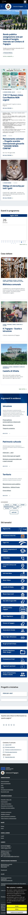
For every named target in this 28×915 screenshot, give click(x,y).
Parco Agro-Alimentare (9, 637)
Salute (13, 92)
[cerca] (25, 6)
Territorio (7, 474)
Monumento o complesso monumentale (14, 367)
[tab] (21, 242)
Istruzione (7, 406)
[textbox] (11, 725)
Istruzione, (20, 280)
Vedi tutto (23, 244)
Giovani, (11, 281)
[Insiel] (3, 913)
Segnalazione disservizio (6, 880)
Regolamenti (4, 870)
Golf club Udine (7, 573)
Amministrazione (5, 777)
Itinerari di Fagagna (8, 623)
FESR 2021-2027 (8, 693)
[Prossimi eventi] (26, 215)
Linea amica (6, 558)
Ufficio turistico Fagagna (7, 608)
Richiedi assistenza (10, 747)
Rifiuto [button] (16, 909)
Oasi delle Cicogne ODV (9, 601)
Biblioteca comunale (12, 284)
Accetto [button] (16, 906)
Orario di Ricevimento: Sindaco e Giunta (9, 674)
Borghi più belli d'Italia (9, 644)
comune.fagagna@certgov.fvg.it (11, 856)
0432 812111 (13, 750)
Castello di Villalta (11, 371)
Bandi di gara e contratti (6, 864)
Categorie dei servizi (6, 796)
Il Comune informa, (7, 92)
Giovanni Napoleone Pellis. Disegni (9, 651)
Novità (2, 822)
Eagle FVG (6, 542)
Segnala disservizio (10, 757)
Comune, (5, 280)
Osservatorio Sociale (9, 630)
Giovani (4, 135)
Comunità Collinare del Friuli (9, 565)
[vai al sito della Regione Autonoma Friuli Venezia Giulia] (4, 1)
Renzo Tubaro (7, 580)
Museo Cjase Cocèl (8, 594)
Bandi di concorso (5, 865)
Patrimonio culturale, (12, 280)
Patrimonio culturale (12, 441)
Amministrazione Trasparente (9, 860)
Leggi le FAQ (8, 745)
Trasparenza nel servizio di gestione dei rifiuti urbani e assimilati (13, 884)
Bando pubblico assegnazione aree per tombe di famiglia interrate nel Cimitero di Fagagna (13, 39)
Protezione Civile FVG (9, 536)
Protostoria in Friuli (9, 659)
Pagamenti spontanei (9, 666)
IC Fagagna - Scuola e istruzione (12, 330)
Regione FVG (6, 529)
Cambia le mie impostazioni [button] (17, 912)
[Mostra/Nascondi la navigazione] (2, 6)
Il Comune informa (7, 183)
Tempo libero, (6, 281)
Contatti (3, 842)
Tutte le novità (8, 56)
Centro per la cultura (18, 281)
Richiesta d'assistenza (6, 878)
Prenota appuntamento (11, 752)
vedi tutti (14, 512)
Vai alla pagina (8, 108)
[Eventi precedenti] (2, 215)
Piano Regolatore (8, 616)
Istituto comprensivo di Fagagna (10, 550)
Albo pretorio (4, 867)
